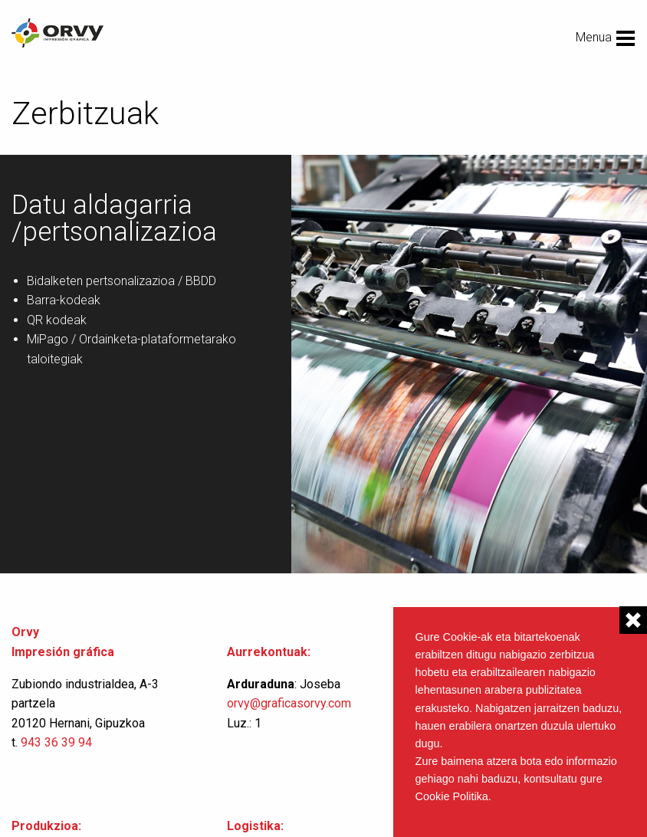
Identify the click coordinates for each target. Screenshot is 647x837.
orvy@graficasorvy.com (290, 703)
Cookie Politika (451, 796)
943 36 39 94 (56, 742)
